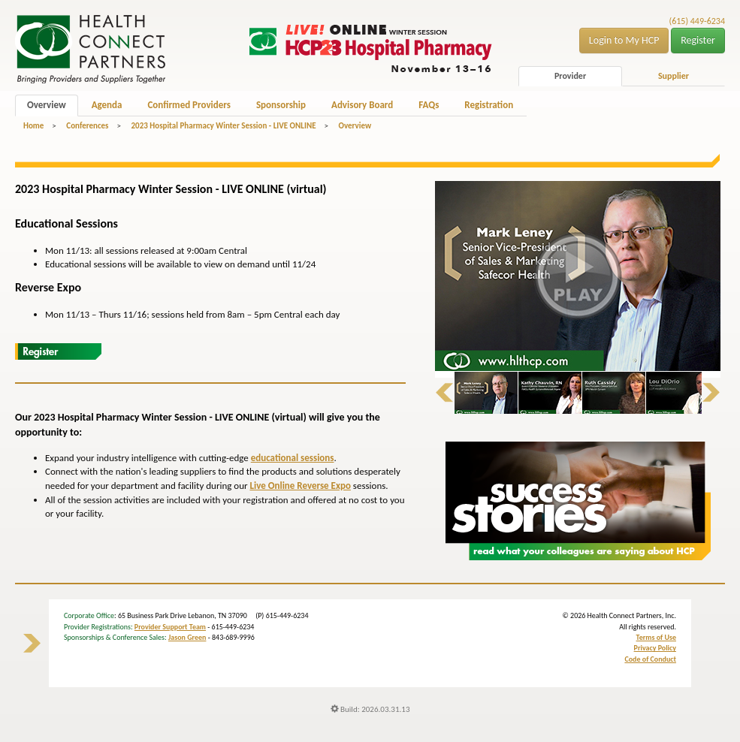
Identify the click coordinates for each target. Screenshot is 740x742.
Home (33, 126)
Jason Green (187, 637)
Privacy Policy (655, 648)
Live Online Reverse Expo (299, 485)
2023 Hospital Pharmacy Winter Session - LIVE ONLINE (223, 126)
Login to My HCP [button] (624, 40)
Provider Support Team (170, 627)
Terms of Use (656, 637)
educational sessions (292, 457)
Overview (46, 104)
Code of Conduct (650, 659)
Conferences (87, 126)
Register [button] (698, 40)
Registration (488, 104)
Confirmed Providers (188, 104)
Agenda (107, 104)
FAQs (428, 104)
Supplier (673, 76)
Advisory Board (362, 104)
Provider (570, 76)
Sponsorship (281, 104)
